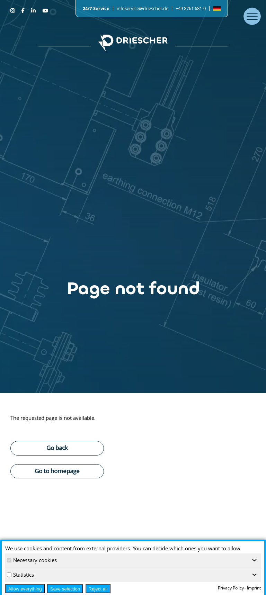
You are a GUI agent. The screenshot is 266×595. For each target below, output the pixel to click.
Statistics (20, 574)
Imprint (254, 588)
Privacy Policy (231, 588)
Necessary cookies (32, 560)
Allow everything (25, 589)
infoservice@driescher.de (142, 8)
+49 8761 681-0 (191, 8)
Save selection (65, 589)
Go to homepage (57, 471)
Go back (57, 447)
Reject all (97, 589)
